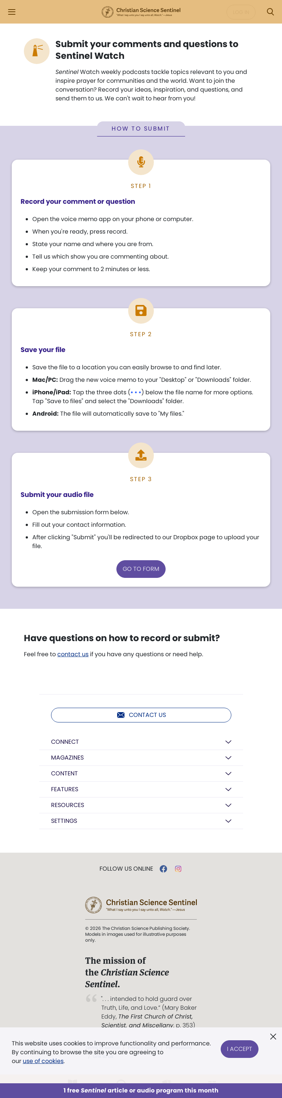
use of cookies (43, 1061)
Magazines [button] (67, 758)
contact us (72, 654)
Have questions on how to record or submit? (122, 638)
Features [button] (64, 789)
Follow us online (126, 869)
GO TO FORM (141, 569)
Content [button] (64, 774)
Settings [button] (64, 821)
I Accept (239, 1048)
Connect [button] (65, 742)
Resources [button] (67, 805)
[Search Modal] (270, 12)
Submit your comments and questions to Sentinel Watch (146, 50)
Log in (241, 12)
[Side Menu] (12, 12)
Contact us (141, 715)
